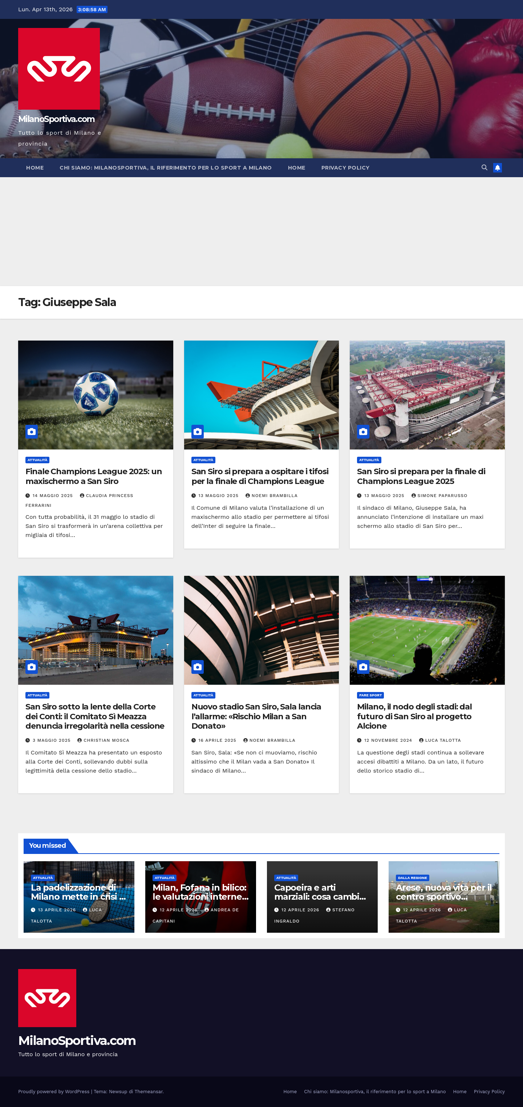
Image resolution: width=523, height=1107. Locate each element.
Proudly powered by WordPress (54, 1091)
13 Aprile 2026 (58, 909)
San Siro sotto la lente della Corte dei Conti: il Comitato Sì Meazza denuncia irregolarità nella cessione (94, 716)
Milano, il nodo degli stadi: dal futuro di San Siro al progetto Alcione (414, 716)
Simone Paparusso (439, 495)
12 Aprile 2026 (179, 909)
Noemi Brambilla (272, 495)
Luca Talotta (440, 740)
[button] (484, 167)
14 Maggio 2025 (54, 495)
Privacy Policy (345, 167)
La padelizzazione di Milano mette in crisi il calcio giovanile (77, 896)
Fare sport (370, 695)
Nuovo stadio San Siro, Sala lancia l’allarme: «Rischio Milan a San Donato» (256, 716)
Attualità (37, 460)
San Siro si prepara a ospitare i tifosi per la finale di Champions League (259, 476)
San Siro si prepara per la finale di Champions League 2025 (421, 476)
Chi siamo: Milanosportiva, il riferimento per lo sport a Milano (166, 167)
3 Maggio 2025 (52, 740)
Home (35, 167)
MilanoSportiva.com (56, 119)
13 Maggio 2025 (219, 495)
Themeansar (149, 1091)
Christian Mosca (103, 740)
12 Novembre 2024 (389, 740)
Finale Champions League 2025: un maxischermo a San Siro (93, 476)
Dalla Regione (412, 878)
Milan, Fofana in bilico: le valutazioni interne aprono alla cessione (199, 896)
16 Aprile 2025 (218, 740)
